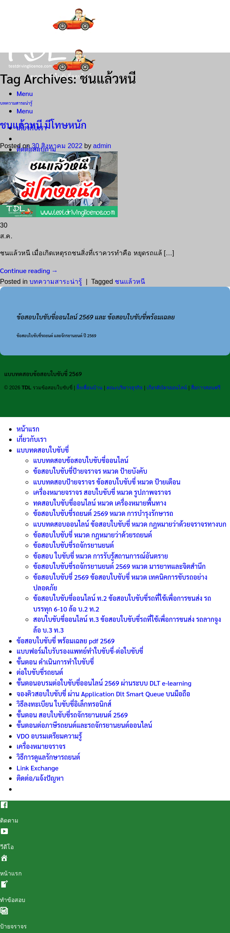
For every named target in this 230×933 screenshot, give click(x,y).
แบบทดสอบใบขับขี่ (43, 450)
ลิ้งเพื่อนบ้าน (89, 388)
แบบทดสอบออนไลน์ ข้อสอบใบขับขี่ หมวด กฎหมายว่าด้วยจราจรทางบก (129, 524)
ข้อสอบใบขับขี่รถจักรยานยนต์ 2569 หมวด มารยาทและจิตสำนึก (119, 566)
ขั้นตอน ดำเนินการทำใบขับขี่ (55, 661)
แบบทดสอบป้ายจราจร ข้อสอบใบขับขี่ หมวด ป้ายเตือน (106, 481)
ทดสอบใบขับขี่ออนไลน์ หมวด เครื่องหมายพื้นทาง (100, 503)
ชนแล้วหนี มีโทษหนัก (43, 124)
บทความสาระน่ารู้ (16, 103)
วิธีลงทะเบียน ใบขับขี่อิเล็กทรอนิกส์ (64, 704)
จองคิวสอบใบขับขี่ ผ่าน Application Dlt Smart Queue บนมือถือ (103, 693)
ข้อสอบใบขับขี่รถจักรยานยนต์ (73, 545)
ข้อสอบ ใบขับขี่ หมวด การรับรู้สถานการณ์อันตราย (100, 556)
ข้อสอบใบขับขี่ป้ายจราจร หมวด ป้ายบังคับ (90, 471)
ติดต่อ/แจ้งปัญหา (40, 778)
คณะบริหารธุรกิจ (125, 388)
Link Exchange (37, 767)
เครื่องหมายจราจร (41, 746)
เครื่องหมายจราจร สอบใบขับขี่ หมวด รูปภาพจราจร (102, 492)
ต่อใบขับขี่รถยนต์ (40, 672)
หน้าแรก (28, 429)
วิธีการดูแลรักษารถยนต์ (48, 757)
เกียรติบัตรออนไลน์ (167, 388)
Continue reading (29, 270)
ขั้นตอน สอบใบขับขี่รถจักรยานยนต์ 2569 (72, 714)
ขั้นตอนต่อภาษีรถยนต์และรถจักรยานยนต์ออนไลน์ (84, 725)
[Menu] (25, 93)
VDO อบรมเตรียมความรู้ (49, 736)
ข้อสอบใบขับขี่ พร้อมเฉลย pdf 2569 (66, 640)
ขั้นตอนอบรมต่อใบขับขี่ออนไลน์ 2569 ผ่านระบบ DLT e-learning (104, 683)
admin (102, 145)
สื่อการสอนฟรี (205, 388)
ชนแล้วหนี (130, 281)
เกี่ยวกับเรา (31, 439)
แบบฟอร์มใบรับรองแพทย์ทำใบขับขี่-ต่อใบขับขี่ (80, 651)
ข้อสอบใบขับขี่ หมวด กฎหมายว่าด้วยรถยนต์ (92, 534)
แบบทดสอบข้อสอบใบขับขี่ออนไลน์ (80, 460)
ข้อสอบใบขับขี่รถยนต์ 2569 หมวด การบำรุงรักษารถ (103, 513)
